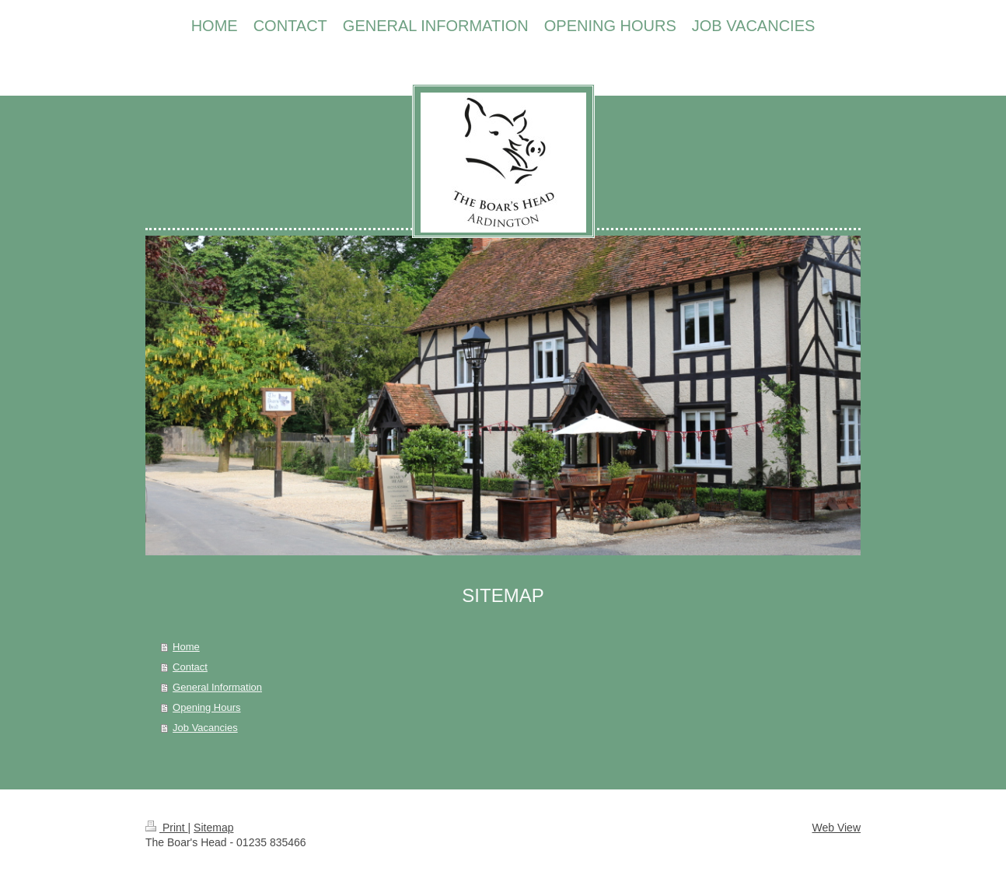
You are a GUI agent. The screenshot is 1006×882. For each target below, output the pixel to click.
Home (186, 647)
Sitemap (213, 827)
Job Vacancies (205, 727)
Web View (836, 827)
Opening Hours (206, 707)
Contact (190, 667)
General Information (217, 687)
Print (166, 827)
